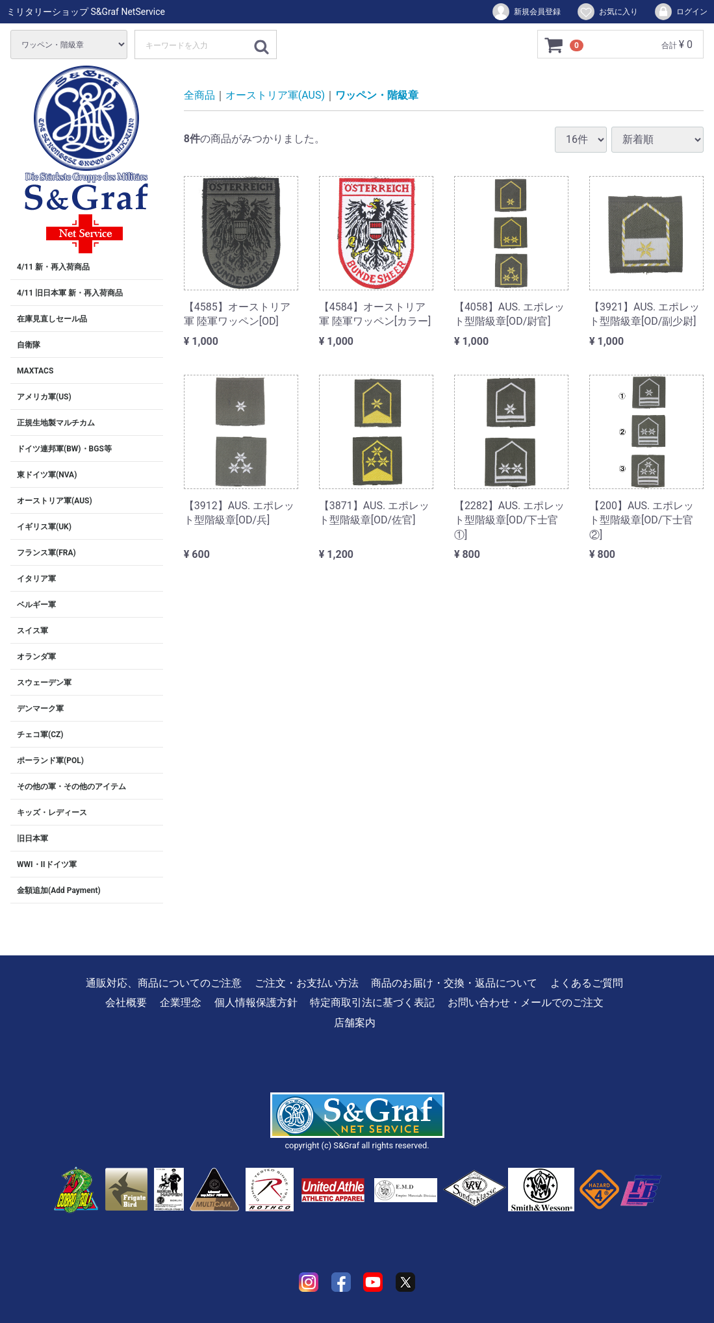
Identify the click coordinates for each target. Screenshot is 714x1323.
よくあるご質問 (586, 983)
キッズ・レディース (52, 812)
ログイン (681, 11)
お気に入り (607, 11)
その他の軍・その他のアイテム (71, 786)
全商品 (199, 95)
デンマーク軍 (40, 708)
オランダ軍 (36, 656)
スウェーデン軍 (44, 682)
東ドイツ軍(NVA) (47, 474)
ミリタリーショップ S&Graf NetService (85, 11)
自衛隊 (28, 344)
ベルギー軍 (36, 604)
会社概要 (126, 1002)
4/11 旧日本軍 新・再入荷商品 (70, 292)
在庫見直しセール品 (52, 318)
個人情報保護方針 (256, 1002)
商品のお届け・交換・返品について (454, 983)
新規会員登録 (526, 11)
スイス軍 (32, 630)
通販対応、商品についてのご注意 (164, 983)
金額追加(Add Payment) (59, 890)
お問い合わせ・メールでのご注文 (526, 1002)
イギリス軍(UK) (44, 526)
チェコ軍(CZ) (40, 734)
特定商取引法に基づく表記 (372, 1002)
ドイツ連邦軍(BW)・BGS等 (64, 448)
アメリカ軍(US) (44, 396)
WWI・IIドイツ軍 (47, 864)
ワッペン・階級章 (376, 95)
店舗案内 (355, 1022)
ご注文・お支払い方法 (307, 983)
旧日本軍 (32, 838)
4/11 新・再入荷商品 (53, 266)
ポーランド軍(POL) (50, 760)
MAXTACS (35, 370)
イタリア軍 (36, 578)
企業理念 (180, 1002)
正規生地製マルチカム (56, 422)
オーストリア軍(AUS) (54, 500)
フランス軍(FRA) (46, 552)
